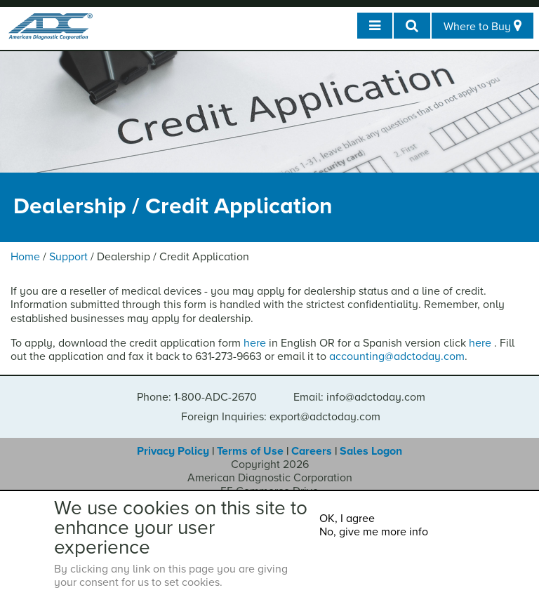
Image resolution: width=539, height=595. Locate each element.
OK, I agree (347, 518)
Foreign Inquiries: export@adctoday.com (280, 416)
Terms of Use (250, 451)
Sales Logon (371, 451)
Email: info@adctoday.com (359, 397)
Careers (311, 451)
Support (68, 257)
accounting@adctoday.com (397, 356)
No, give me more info (373, 531)
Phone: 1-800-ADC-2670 (197, 397)
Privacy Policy (173, 451)
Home (25, 257)
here (255, 343)
